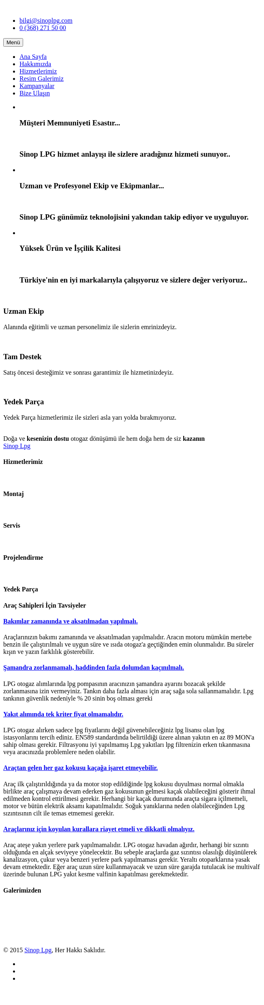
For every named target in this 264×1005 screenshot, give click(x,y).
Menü (13, 42)
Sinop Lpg (16, 445)
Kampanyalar (36, 85)
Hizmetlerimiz (38, 71)
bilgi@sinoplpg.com (46, 20)
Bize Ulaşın (34, 93)
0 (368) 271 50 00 (42, 27)
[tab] (132, 621)
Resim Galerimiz (41, 78)
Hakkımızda (35, 63)
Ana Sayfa (33, 56)
